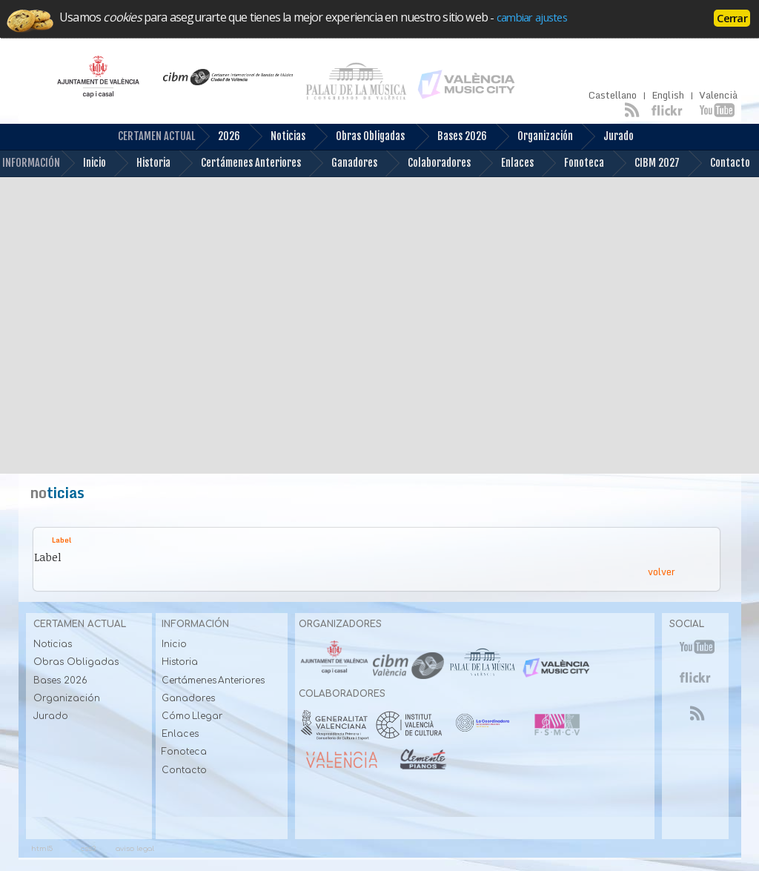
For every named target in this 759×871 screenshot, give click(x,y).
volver (661, 571)
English (668, 95)
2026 (217, 137)
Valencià (718, 95)
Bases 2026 (450, 137)
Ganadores (342, 163)
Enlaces (506, 163)
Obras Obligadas (359, 137)
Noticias (276, 137)
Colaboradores (428, 163)
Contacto (718, 163)
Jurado (607, 137)
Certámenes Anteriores (239, 163)
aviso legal (135, 848)
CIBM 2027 (645, 163)
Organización (533, 137)
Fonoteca (572, 163)
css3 (88, 848)
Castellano (613, 95)
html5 (42, 848)
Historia (141, 163)
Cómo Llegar (192, 716)
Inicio (83, 163)
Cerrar (732, 17)
